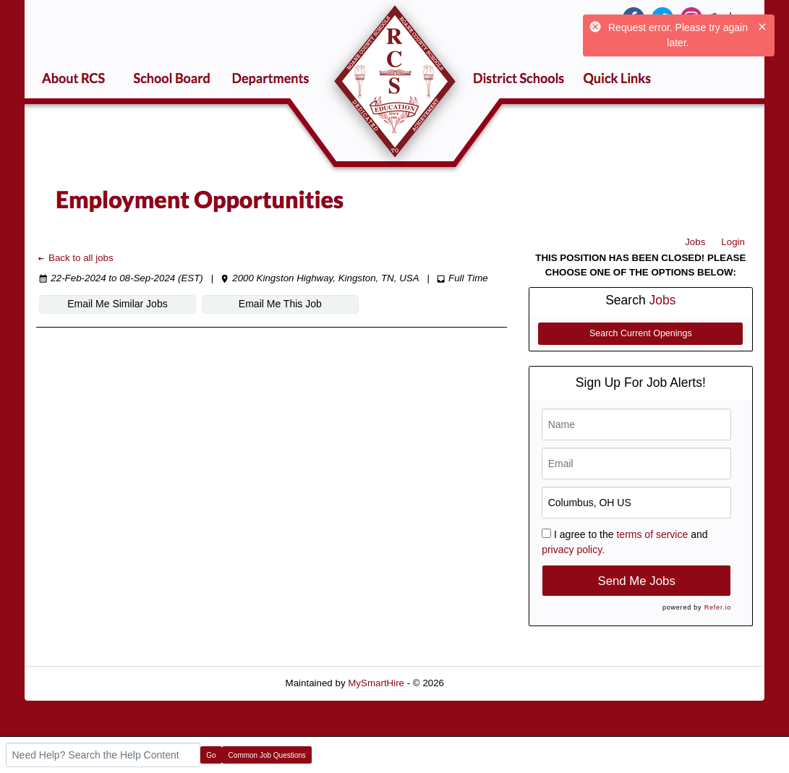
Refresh (487, 683)
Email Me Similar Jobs (117, 303)
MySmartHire (376, 683)
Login (733, 241)
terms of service (652, 534)
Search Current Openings (640, 333)
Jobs (695, 241)
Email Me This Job (280, 303)
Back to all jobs (75, 257)
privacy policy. (573, 549)
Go (211, 755)
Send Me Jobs (636, 581)
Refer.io (717, 607)
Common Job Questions (267, 755)
